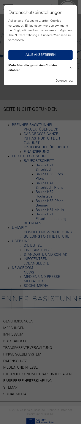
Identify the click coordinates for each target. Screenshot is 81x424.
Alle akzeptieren (40, 55)
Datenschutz (64, 80)
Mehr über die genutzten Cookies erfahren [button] (40, 67)
